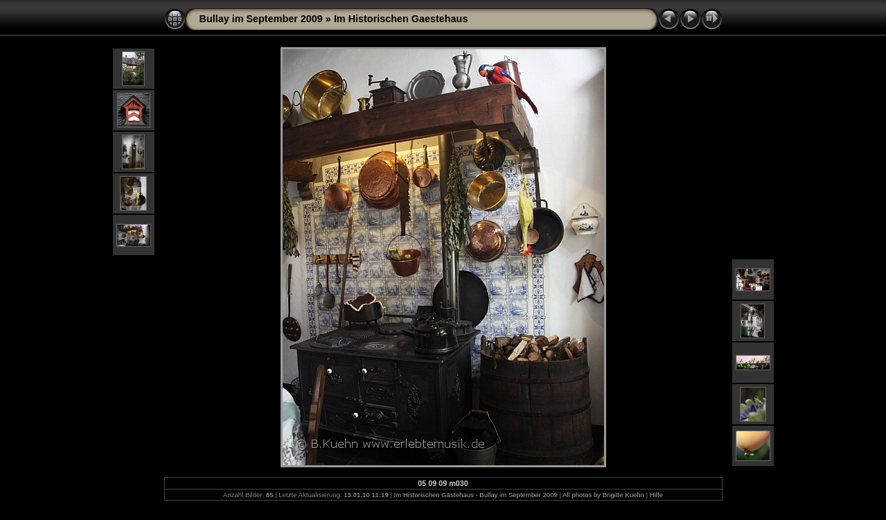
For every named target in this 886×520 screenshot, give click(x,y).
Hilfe (656, 495)
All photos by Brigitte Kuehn (603, 495)
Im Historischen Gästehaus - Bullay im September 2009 (476, 495)
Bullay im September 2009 (261, 18)
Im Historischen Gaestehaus (401, 18)
